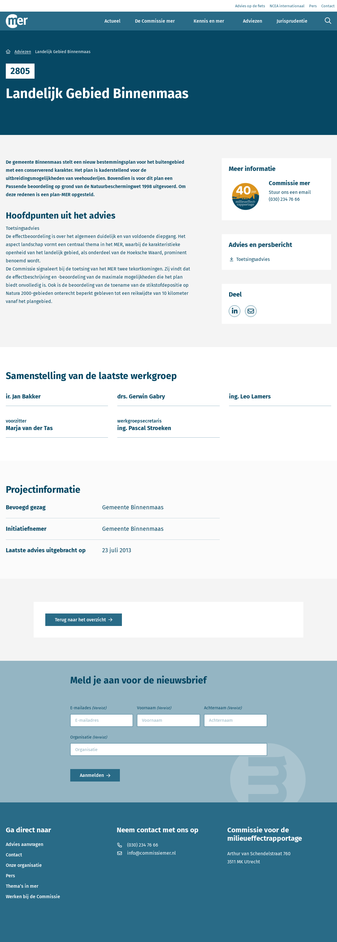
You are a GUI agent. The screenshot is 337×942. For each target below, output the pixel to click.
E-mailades (88, 708)
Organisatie (88, 737)
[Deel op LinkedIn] (234, 311)
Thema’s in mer (22, 886)
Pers (10, 875)
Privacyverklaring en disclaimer (39, 933)
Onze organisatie (24, 865)
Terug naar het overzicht (80, 619)
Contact (14, 855)
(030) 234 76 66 (290, 199)
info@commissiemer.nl (146, 853)
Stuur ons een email (290, 192)
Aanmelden (92, 775)
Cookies (85, 933)
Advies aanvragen (24, 844)
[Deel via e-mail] (251, 311)
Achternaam (223, 708)
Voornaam (154, 708)
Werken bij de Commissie (33, 896)
